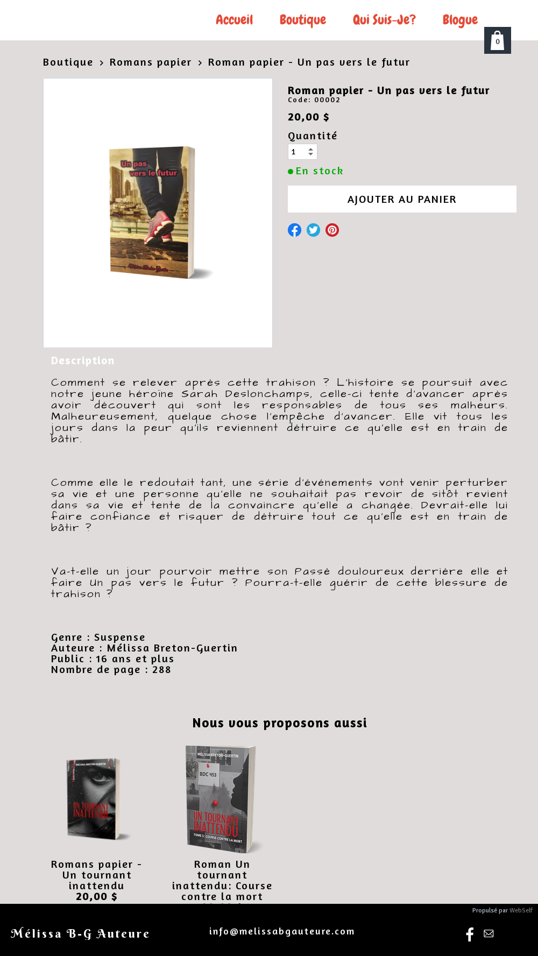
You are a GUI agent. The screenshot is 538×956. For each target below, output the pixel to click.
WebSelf (521, 911)
